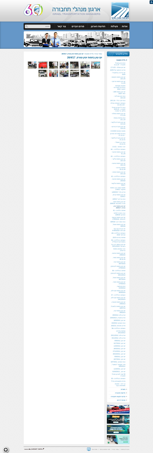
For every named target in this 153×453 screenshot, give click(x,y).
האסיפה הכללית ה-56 (118, 328)
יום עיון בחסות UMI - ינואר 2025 (119, 92)
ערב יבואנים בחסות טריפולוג (119, 249)
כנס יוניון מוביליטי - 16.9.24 (119, 97)
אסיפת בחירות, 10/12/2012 (120, 332)
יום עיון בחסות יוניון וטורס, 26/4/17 (84, 57)
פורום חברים (78, 26)
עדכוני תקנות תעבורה (118, 396)
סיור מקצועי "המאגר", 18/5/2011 (118, 365)
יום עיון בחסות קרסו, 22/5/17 (118, 195)
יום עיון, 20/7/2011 (119, 359)
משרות (123, 389)
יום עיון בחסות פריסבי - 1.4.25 (118, 82)
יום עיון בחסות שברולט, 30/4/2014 (118, 291)
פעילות (114, 26)
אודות (125, 26)
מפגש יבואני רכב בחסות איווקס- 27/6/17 (117, 188)
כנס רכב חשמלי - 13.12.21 (120, 143)
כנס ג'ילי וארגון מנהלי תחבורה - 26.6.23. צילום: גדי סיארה (118, 109)
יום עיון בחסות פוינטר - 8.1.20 (118, 153)
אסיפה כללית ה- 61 (119, 210)
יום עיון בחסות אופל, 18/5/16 (119, 225)
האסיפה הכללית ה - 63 (118, 156)
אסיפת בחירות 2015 (119, 237)
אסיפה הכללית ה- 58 (118, 270)
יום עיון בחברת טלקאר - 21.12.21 (117, 138)
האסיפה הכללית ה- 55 (118, 378)
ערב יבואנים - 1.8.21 (118, 146)
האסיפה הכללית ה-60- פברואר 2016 (118, 234)
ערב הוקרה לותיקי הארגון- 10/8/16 (119, 214)
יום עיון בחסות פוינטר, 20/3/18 (118, 180)
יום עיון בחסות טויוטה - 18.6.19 (118, 164)
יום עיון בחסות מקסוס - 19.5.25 (118, 78)
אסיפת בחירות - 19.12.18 (120, 168)
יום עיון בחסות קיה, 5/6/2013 (119, 311)
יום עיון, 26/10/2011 (119, 354)
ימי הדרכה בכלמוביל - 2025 (118, 73)
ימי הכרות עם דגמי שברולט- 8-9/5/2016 (118, 229)
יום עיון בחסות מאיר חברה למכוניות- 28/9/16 (117, 202)
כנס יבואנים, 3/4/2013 (118, 323)
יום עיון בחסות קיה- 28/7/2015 (119, 262)
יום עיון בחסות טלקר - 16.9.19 (118, 160)
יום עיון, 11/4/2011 (119, 369)
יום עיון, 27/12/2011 (119, 351)
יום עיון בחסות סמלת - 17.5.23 (118, 114)
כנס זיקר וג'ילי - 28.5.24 (117, 100)
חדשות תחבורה (120, 393)
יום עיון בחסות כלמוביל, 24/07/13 (118, 307)
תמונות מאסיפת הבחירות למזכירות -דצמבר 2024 (119, 87)
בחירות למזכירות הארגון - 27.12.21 (117, 134)
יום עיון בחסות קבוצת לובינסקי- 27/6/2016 (118, 218)
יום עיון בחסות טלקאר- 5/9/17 (118, 184)
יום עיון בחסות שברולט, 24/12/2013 (118, 298)
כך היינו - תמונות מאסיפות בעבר (120, 384)
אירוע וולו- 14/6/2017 (118, 192)
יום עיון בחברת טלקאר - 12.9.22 (117, 123)
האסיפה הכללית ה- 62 (118, 176)
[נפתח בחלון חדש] (89, 449)
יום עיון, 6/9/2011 (120, 356)
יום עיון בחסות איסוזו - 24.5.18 (118, 173)
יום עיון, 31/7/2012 (119, 343)
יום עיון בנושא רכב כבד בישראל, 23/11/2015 (118, 245)
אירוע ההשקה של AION (117, 70)
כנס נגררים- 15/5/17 (119, 199)
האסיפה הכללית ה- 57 (118, 295)
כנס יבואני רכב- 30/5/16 (117, 222)
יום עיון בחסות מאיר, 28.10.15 (119, 258)
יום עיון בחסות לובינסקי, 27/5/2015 (117, 267)
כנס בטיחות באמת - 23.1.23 (119, 118)
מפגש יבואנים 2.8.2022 (117, 131)
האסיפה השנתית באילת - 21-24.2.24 (118, 104)
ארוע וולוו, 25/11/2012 (118, 335)
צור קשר (61, 26)
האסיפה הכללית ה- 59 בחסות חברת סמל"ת (118, 241)
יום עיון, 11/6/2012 (119, 346)
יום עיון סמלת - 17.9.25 (118, 67)
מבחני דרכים (121, 400)
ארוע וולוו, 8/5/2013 (119, 315)
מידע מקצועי (122, 54)
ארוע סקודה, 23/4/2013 (117, 318)
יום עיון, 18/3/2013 (119, 320)
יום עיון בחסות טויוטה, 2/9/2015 (118, 254)
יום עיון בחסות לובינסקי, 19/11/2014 (117, 274)
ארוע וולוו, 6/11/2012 (118, 338)
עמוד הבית (98, 54)
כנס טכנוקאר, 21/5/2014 (121, 287)
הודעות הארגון (98, 26)
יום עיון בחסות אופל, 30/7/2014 (119, 278)
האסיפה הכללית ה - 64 (118, 149)
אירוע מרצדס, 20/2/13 (118, 326)
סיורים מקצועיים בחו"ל (118, 381)
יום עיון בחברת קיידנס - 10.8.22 (118, 127)
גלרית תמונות (89, 54)
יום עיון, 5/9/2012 (120, 340)
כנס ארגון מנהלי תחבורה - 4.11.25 (119, 64)
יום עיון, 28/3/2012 (119, 348)
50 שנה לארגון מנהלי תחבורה (118, 375)
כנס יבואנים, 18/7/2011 (118, 362)
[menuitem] (125, 26)
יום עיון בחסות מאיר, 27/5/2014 (119, 282)
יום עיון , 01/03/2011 (118, 371)
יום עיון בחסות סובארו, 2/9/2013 (118, 303)
